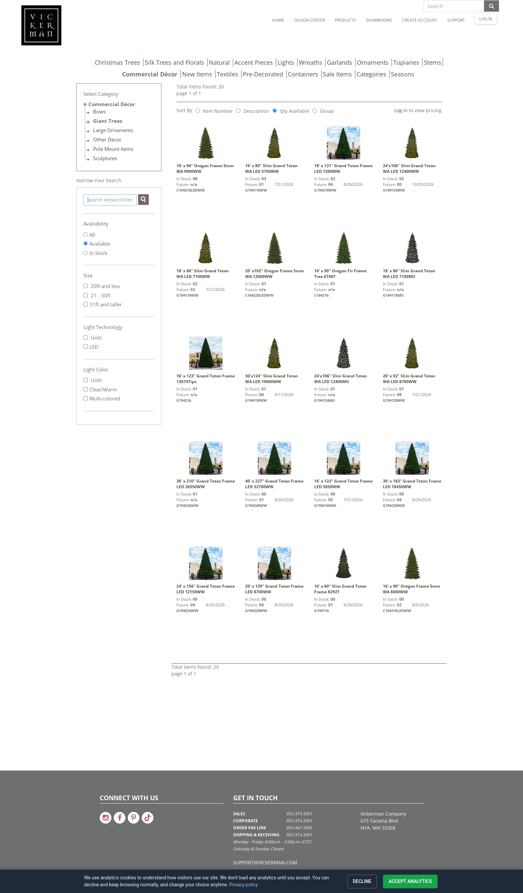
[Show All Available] (85, 243)
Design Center (309, 20)
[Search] (143, 199)
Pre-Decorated (263, 74)
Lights (286, 62)
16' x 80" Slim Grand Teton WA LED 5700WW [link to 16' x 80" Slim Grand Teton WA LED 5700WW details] (274, 150)
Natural (219, 62)
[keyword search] (110, 200)
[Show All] (85, 234)
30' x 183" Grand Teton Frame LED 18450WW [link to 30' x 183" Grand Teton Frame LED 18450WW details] (412, 465)
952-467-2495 (300, 828)
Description (256, 111)
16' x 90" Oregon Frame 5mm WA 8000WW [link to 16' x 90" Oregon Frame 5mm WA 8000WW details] (412, 571)
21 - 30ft (96, 295)
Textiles (227, 74)
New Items (197, 74)
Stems (432, 62)
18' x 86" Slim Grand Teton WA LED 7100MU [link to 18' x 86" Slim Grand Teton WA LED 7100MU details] (412, 255)
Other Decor (107, 139)
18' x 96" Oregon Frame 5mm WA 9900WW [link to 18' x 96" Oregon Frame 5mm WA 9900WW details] (205, 150)
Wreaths (310, 62)
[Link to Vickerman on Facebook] (119, 818)
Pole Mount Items (113, 148)
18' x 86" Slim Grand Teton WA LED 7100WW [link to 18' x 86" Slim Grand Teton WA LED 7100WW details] (205, 255)
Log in (401, 110)
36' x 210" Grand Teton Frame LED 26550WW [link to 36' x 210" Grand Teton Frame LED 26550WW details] (205, 465)
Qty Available (294, 111)
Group (327, 111)
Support (456, 20)
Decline (362, 881)
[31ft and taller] (85, 304)
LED (90, 346)
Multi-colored (101, 398)
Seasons (402, 74)
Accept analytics (410, 881)
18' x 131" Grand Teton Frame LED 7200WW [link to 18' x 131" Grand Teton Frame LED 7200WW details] (343, 150)
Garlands (339, 62)
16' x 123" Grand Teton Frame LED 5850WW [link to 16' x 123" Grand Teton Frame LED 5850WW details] (343, 465)
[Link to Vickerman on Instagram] (105, 818)
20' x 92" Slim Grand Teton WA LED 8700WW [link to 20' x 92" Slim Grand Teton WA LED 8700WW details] (412, 360)
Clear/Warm (100, 389)
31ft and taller (102, 304)
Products (345, 20)
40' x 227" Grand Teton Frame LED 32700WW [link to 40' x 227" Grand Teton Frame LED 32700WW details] (274, 465)
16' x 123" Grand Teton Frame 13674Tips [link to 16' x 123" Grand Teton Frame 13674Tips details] (205, 360)
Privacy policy (243, 884)
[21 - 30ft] (85, 295)
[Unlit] (85, 337)
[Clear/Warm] (85, 389)
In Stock (98, 253)
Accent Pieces (253, 62)
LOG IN (485, 19)
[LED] (85, 346)
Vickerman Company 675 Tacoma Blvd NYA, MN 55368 (383, 821)
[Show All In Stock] (85, 253)
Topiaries (406, 62)
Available (99, 243)
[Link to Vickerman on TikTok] (147, 817)
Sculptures (105, 158)
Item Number (218, 111)
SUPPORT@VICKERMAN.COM (265, 862)
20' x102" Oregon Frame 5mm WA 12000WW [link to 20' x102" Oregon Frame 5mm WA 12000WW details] (274, 255)
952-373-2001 (300, 814)
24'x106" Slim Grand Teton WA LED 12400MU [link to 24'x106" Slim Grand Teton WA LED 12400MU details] (343, 360)
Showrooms (379, 20)
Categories (371, 74)
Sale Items (337, 74)
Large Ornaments (113, 130)
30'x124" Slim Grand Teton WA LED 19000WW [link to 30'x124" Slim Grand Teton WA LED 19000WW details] (274, 360)
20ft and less (101, 286)
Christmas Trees (117, 62)
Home (278, 20)
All (92, 234)
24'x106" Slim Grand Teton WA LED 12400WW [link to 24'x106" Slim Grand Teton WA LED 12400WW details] (412, 150)
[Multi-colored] (85, 398)
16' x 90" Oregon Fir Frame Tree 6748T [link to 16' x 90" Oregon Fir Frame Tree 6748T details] (343, 255)
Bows (99, 111)
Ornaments (373, 62)
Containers (303, 74)
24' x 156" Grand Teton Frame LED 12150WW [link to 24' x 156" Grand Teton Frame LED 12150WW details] (205, 571)
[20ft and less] (85, 286)
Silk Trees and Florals (174, 62)
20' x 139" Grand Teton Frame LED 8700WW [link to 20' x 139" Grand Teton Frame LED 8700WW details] (274, 571)
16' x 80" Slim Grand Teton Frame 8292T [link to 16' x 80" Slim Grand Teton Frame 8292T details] (343, 571)
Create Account (419, 20)
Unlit (92, 337)
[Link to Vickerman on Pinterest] (133, 818)
